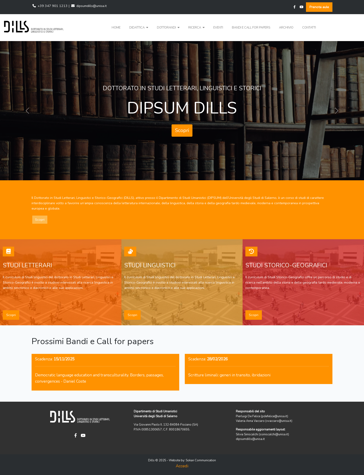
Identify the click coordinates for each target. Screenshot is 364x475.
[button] (139, 27)
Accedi (182, 466)
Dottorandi (168, 28)
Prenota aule (319, 7)
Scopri (182, 130)
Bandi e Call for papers (251, 28)
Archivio (286, 28)
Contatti (309, 28)
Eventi (218, 28)
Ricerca (196, 28)
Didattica (138, 28)
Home (116, 28)
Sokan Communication (201, 460)
